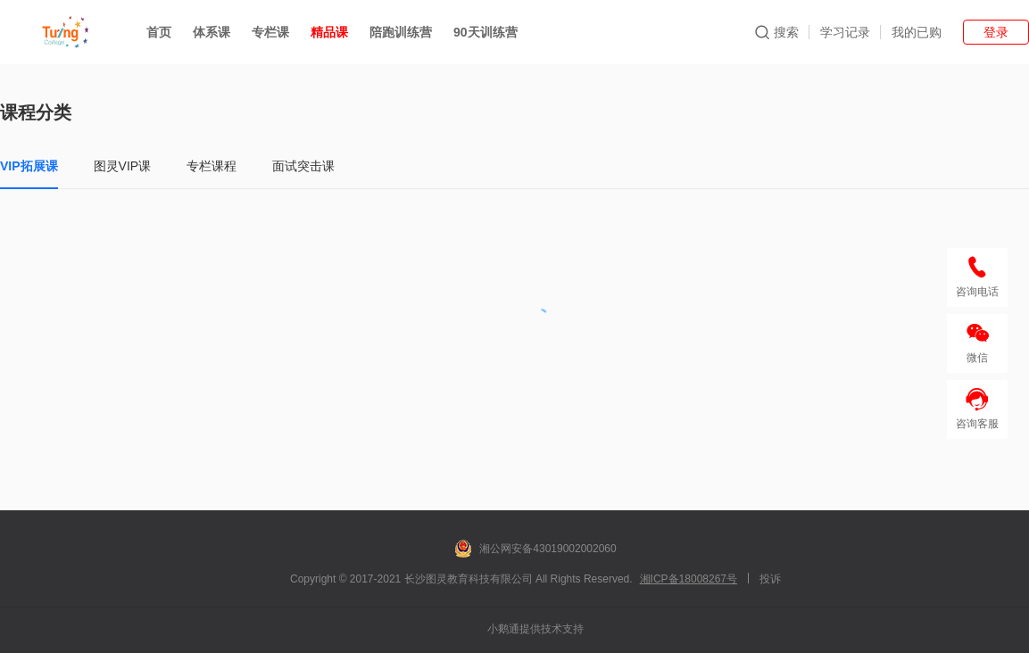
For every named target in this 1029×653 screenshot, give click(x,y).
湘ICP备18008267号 (688, 579)
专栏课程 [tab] (212, 166)
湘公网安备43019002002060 (535, 549)
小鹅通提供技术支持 (535, 629)
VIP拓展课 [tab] (29, 166)
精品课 (329, 32)
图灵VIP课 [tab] (123, 166)
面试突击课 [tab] (303, 166)
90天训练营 (485, 32)
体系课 (211, 32)
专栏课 (270, 32)
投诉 (770, 579)
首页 (158, 32)
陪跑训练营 (400, 32)
